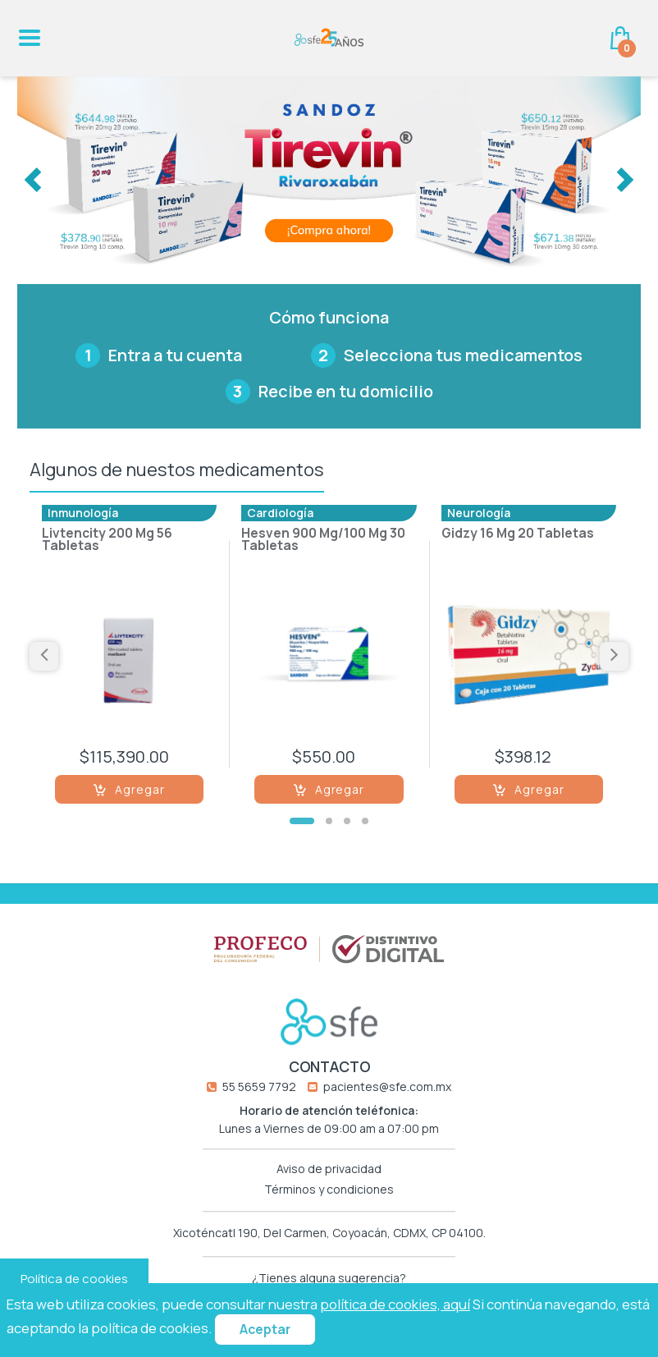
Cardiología (280, 512)
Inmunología (83, 512)
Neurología (478, 512)
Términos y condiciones (329, 1189)
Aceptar (265, 1329)
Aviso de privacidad (329, 1169)
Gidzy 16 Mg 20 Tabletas (517, 534)
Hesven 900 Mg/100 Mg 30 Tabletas (323, 540)
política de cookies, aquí (395, 1304)
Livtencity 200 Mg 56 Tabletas (107, 540)
